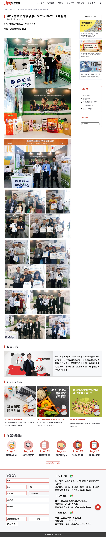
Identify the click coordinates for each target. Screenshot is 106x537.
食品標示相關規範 (90, 102)
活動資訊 (86, 99)
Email (9, 487)
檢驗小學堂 (87, 109)
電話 (32, 487)
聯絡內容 (10, 506)
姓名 (9, 480)
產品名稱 (10, 500)
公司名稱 (10, 493)
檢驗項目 (40, 3)
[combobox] (39, 493)
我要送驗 (51, 3)
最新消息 (86, 95)
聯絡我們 (91, 3)
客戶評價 (81, 3)
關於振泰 (70, 3)
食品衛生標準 (88, 105)
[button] (98, 507)
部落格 (61, 3)
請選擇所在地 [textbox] (34, 493)
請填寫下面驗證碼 (13, 519)
